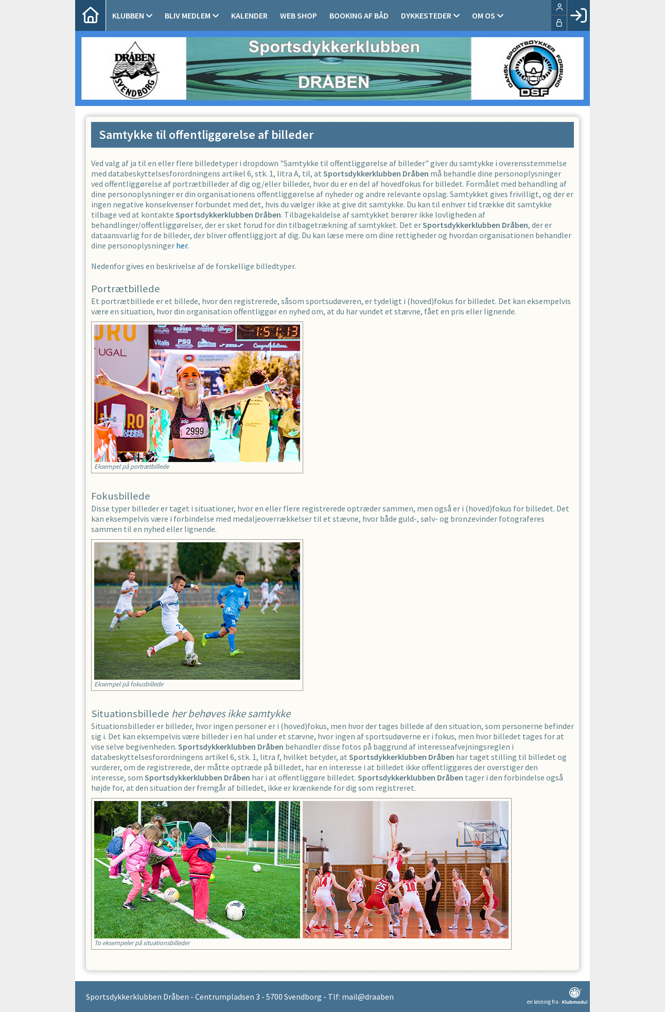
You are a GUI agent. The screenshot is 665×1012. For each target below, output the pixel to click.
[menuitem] (90, 15)
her (181, 245)
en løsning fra (557, 996)
